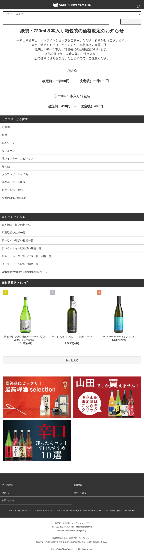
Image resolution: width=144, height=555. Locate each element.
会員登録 (78, 485)
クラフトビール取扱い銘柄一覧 (20, 264)
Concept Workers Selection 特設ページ (24, 271)
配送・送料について (45, 511)
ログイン (6, 493)
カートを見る (80, 493)
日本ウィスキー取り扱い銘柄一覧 (21, 248)
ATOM (132, 511)
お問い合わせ (8, 500)
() (136, 6)
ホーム (11, 511)
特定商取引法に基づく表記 (68, 511)
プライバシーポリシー (91, 511)
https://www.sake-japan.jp (76, 531)
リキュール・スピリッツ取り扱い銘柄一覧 (27, 256)
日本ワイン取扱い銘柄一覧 (17, 240)
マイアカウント (9, 485)
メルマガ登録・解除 (112, 511)
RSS (127, 511)
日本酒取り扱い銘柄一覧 (16, 224)
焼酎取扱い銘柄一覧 (14, 232)
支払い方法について (25, 511)
